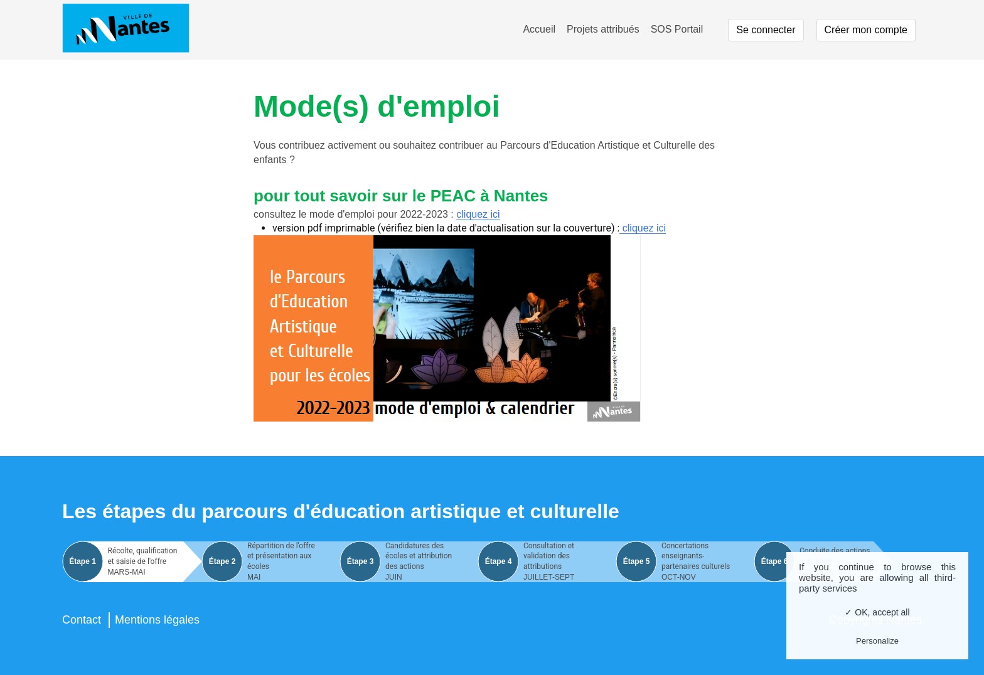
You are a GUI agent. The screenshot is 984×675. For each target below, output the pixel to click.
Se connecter (765, 29)
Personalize (877, 641)
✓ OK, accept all (877, 612)
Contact (81, 620)
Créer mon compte (866, 29)
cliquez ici (478, 214)
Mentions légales (157, 620)
